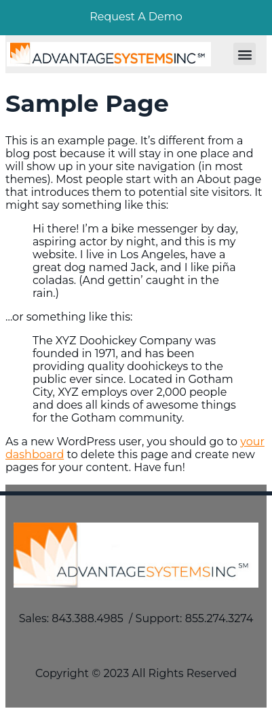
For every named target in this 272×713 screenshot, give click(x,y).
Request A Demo (136, 16)
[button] (244, 54)
